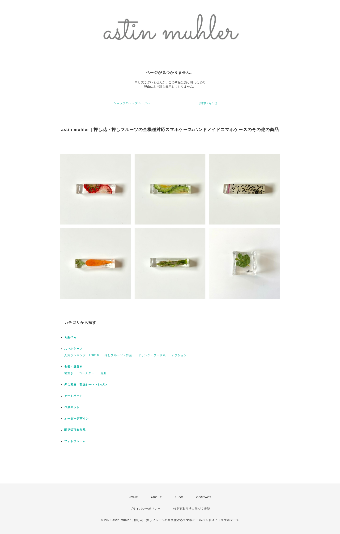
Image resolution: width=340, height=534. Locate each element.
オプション (179, 355)
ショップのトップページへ (131, 103)
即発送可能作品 (75, 430)
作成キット (72, 407)
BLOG (179, 497)
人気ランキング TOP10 (81, 355)
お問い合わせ (208, 103)
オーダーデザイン (76, 418)
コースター (86, 373)
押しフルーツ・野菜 (118, 355)
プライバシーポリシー (145, 508)
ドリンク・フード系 (152, 355)
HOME (133, 497)
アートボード (73, 396)
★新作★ (70, 337)
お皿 (103, 373)
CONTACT (203, 497)
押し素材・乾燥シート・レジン (85, 384)
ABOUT (156, 497)
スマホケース (73, 348)
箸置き (68, 373)
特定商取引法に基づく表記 (191, 508)
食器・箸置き (73, 366)
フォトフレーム (75, 441)
